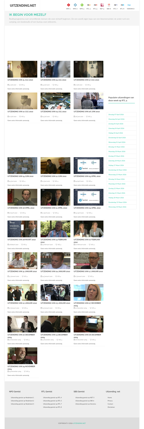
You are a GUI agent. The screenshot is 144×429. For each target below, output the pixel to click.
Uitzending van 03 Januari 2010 (55, 303)
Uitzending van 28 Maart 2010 (21, 240)
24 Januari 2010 (46, 276)
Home (110, 397)
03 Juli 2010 (45, 116)
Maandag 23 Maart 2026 (116, 184)
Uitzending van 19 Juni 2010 (20, 176)
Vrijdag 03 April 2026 (115, 133)
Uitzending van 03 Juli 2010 (53, 112)
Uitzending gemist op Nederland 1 (22, 397)
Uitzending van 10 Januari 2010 (22, 303)
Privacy (110, 401)
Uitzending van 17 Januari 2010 (88, 271)
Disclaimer (111, 407)
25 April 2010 (79, 181)
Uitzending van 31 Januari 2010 (22, 271)
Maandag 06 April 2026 (116, 119)
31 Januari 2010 (13, 276)
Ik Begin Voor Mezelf (27, 14)
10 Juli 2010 (11, 116)
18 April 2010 (12, 213)
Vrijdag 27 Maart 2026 (116, 165)
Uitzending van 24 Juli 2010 (53, 80)
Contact (110, 404)
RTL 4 (22, 85)
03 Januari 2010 (46, 308)
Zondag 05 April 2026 (115, 124)
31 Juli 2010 (11, 85)
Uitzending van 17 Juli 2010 (86, 80)
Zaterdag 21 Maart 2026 (116, 193)
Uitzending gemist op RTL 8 (52, 407)
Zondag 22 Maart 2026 (116, 188)
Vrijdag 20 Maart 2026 (116, 198)
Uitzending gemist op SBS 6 (84, 401)
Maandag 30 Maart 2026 (116, 151)
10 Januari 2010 (13, 308)
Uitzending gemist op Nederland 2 (22, 401)
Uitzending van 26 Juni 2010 (87, 112)
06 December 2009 (80, 340)
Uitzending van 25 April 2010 (87, 176)
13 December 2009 (47, 340)
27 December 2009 (80, 308)
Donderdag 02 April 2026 (117, 137)
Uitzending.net (79, 423)
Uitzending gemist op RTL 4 (52, 397)
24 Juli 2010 (45, 85)
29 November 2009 (14, 371)
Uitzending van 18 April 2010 (20, 208)
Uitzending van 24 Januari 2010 (55, 271)
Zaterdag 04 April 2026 (116, 128)
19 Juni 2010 (12, 181)
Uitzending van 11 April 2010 (54, 208)
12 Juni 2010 (45, 181)
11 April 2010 (45, 213)
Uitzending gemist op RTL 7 (52, 404)
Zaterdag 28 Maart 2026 (116, 161)
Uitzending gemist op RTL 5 (52, 401)
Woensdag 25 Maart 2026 (117, 174)
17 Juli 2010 (78, 85)
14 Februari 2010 (47, 245)
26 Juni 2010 (78, 116)
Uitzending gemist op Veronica (85, 404)
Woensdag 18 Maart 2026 (117, 207)
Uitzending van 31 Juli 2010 (20, 80)
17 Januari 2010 (79, 276)
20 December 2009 (14, 340)
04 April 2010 (79, 213)
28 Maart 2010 (12, 245)
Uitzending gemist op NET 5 (84, 397)
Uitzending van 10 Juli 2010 (20, 112)
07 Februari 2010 (80, 245)
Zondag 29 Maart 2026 (116, 156)
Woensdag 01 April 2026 (116, 142)
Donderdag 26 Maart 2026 (117, 170)
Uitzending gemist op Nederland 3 (22, 404)
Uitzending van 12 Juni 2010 (53, 176)
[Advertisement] (55, 43)
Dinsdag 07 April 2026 (116, 114)
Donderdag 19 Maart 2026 (117, 202)
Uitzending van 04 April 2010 (87, 208)
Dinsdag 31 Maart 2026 (116, 147)
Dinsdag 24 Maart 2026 (116, 179)
